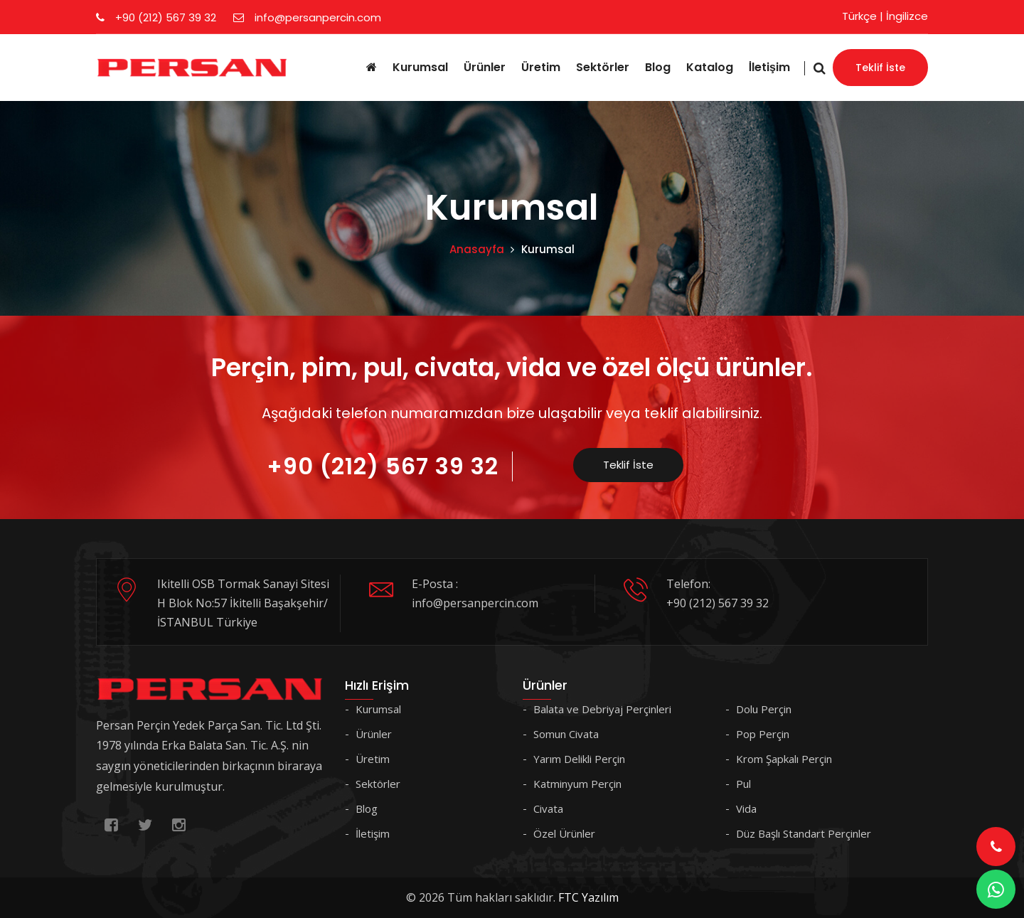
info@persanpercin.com (307, 17)
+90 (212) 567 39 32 (156, 17)
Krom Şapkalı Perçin (784, 759)
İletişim (769, 67)
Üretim (540, 67)
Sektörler (602, 67)
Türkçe (859, 16)
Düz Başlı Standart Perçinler (803, 833)
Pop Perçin (762, 734)
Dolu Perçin (763, 709)
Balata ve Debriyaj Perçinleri (602, 709)
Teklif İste (880, 67)
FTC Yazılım (588, 897)
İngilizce (907, 16)
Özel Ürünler (564, 833)
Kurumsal (420, 67)
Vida (746, 808)
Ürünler (485, 67)
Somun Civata (566, 734)
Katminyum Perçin (577, 783)
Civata (548, 808)
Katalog (709, 67)
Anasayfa (476, 249)
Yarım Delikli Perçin (579, 759)
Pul (743, 783)
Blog (658, 67)
